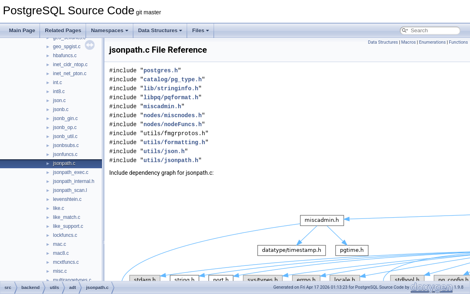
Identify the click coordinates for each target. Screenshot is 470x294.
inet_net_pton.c (69, 73)
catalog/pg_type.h (172, 79)
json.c (59, 100)
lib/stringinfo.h (170, 88)
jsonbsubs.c (66, 145)
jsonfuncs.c (65, 154)
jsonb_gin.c (65, 118)
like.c (58, 208)
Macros (408, 42)
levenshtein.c (67, 199)
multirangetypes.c (72, 280)
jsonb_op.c (65, 127)
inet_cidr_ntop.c (70, 64)
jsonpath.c (64, 163)
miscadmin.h (162, 106)
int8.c (59, 91)
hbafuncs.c (65, 55)
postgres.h (160, 70)
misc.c (60, 271)
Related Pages (63, 30)
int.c (57, 82)
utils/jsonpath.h (170, 160)
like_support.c (68, 226)
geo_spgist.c (66, 46)
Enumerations (432, 42)
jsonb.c (60, 109)
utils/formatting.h (174, 142)
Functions (458, 42)
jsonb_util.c (65, 136)
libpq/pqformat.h (170, 97)
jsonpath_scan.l (70, 190)
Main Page (22, 30)
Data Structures (160, 30)
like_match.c (66, 217)
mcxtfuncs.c (66, 262)
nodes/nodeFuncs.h (172, 124)
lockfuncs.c (65, 235)
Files (200, 30)
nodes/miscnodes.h (172, 115)
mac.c (59, 244)
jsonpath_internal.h (73, 181)
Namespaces (109, 30)
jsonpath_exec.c (70, 172)
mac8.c (61, 253)
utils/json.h (164, 151)
